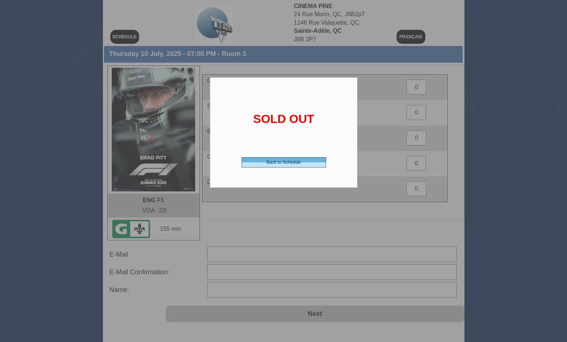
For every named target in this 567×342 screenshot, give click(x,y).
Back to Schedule (283, 162)
